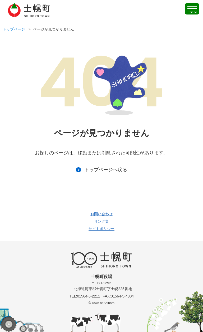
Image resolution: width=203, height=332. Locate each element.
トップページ (14, 29)
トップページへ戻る (101, 169)
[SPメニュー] (192, 8)
